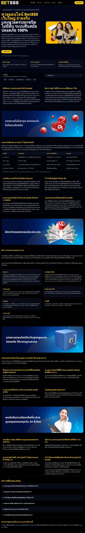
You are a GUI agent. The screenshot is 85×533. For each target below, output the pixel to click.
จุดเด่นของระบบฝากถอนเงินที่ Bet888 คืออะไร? (18, 492)
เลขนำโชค (47, 2)
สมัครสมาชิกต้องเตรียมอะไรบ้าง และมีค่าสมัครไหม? (19, 503)
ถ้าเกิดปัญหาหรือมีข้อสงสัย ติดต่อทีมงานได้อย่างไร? (19, 497)
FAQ (35, 79)
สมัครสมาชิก (79, 2)
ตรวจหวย (39, 2)
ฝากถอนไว (11, 79)
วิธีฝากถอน (28, 79)
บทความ (54, 2)
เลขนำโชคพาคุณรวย (24, 55)
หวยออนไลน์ (19, 34)
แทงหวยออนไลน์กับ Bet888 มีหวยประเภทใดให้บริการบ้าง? (21, 486)
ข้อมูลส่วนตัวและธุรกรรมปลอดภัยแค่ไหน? (16, 509)
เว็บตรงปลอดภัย (19, 79)
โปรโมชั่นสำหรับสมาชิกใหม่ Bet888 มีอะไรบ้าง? (18, 515)
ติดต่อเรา (60, 2)
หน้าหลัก (33, 2)
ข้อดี (5, 79)
